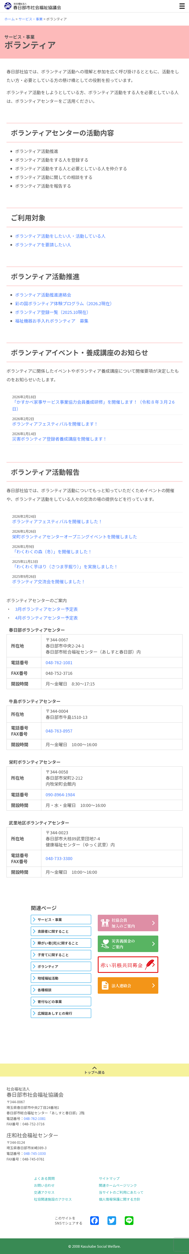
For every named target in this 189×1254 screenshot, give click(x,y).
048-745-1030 (35, 1153)
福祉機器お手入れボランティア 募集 (51, 321)
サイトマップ (109, 1178)
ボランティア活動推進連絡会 (43, 295)
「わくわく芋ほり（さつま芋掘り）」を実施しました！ (65, 566)
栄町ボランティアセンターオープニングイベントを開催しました (74, 536)
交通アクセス (44, 1192)
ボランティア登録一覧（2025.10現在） (53, 312)
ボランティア (48, 966)
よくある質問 (44, 1178)
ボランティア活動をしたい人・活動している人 (60, 236)
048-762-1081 (59, 662)
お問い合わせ (44, 1185)
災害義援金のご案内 (118, 943)
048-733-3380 (59, 858)
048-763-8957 (59, 731)
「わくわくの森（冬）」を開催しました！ (52, 551)
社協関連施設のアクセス (53, 1199)
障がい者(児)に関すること (58, 943)
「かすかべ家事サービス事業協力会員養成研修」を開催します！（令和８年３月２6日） (93, 405)
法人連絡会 (116, 985)
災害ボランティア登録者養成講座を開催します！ (59, 439)
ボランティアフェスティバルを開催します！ (55, 424)
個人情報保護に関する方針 (119, 1199)
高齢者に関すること (53, 931)
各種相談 (44, 989)
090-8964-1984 (60, 794)
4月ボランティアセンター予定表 (46, 618)
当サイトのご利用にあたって (121, 1192)
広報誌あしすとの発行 (55, 1013)
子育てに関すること (53, 954)
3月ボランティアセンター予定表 (46, 609)
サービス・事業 (50, 919)
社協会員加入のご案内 (118, 923)
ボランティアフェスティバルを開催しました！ (57, 521)
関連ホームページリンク (118, 1185)
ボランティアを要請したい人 (43, 244)
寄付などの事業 (50, 1001)
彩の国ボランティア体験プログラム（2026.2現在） (64, 303)
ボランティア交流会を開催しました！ (48, 581)
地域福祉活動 (48, 978)
